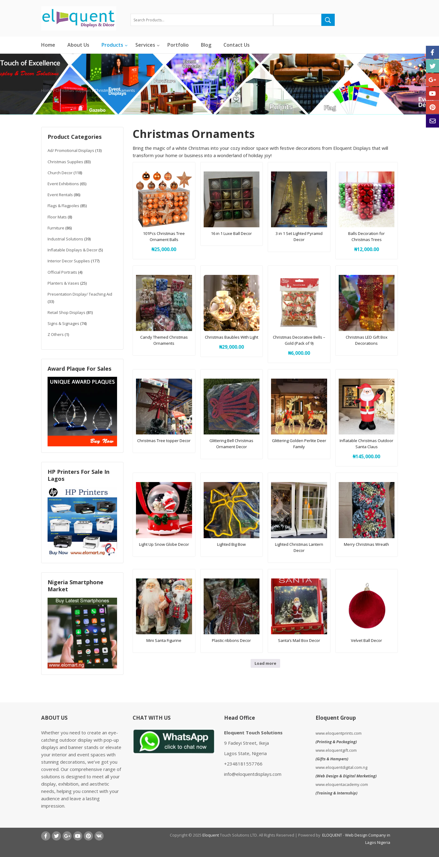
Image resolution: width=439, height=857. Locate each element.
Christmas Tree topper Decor (164, 440)
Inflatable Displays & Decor (73, 250)
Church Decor (60, 172)
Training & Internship (336, 793)
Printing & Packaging (336, 741)
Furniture (56, 228)
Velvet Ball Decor (366, 640)
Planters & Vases (63, 283)
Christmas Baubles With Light (231, 337)
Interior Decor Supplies (69, 261)
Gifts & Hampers (332, 759)
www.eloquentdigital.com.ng (341, 767)
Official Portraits (62, 272)
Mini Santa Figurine (163, 640)
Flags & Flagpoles (63, 205)
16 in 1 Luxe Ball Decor (231, 233)
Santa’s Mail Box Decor (299, 640)
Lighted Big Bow (231, 544)
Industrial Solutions (65, 239)
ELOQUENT (332, 835)
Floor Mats (57, 217)
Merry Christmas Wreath (366, 544)
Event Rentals (60, 194)
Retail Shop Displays (66, 312)
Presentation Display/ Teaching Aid (80, 294)
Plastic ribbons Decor (231, 640)
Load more (265, 663)
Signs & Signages (63, 323)
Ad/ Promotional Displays (71, 150)
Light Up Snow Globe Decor (164, 544)
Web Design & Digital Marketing (346, 776)
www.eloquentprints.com (339, 733)
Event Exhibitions (63, 183)
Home (46, 90)
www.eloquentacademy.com (342, 784)
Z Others (56, 334)
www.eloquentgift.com (336, 750)
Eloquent (210, 835)
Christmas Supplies (73, 90)
